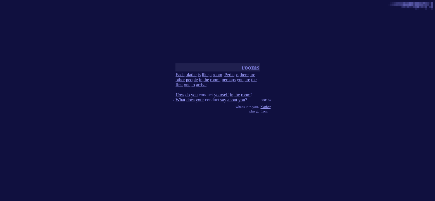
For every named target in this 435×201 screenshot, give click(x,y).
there (244, 74)
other (180, 79)
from (264, 111)
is (199, 74)
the (206, 79)
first (179, 84)
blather (266, 107)
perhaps (229, 79)
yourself (221, 94)
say (223, 99)
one (187, 84)
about (232, 99)
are (252, 74)
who (252, 111)
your (200, 99)
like (205, 74)
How (180, 94)
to (193, 84)
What (181, 99)
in (200, 79)
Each (180, 74)
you (240, 79)
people (192, 79)
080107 (266, 100)
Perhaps (231, 74)
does (190, 99)
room (217, 74)
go (258, 111)
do (188, 94)
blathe (191, 74)
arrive (201, 84)
